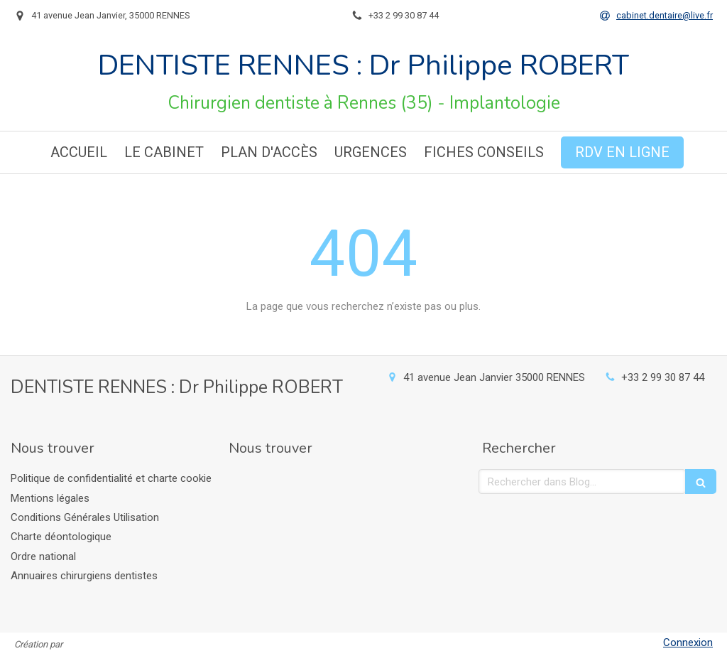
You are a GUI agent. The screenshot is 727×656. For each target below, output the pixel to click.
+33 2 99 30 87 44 (662, 377)
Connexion (688, 642)
